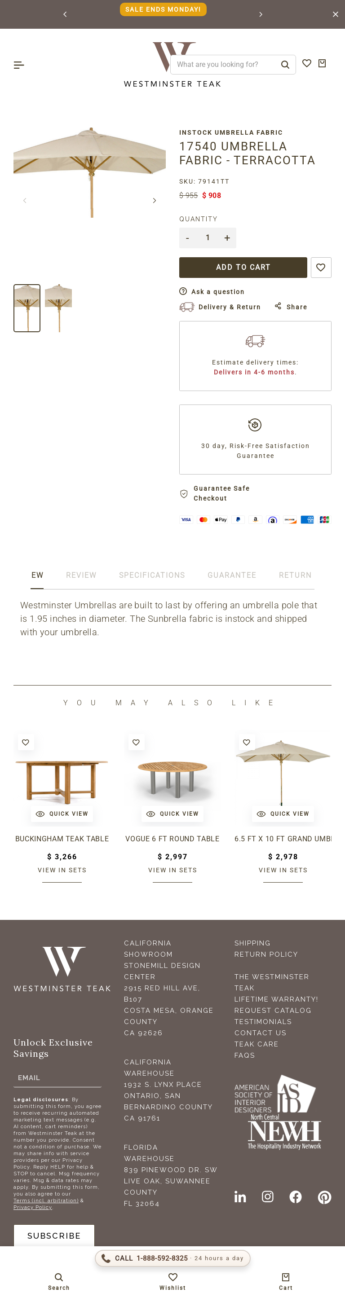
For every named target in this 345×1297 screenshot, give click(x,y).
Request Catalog (273, 1011)
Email (29, 1077)
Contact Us (260, 1033)
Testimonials (263, 1022)
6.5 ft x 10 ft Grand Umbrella (283, 839)
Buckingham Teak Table (62, 839)
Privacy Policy (32, 1207)
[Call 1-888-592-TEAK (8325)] (173, 1258)
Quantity (198, 219)
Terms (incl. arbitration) (46, 1201)
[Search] (285, 65)
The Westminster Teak (272, 982)
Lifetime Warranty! (276, 999)
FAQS (244, 1055)
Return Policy (266, 954)
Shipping (252, 943)
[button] (65, 14)
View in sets (62, 870)
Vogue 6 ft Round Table (172, 839)
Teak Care (256, 1044)
